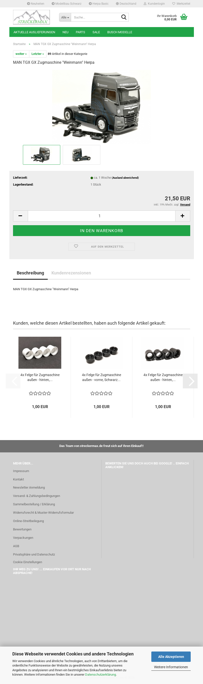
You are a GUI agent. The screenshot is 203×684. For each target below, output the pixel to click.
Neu (65, 32)
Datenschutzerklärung (100, 674)
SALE (96, 32)
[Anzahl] (101, 216)
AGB (16, 546)
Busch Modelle (119, 32)
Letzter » (37, 54)
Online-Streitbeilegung (28, 521)
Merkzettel (181, 3)
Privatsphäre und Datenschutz (34, 554)
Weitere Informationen (171, 667)
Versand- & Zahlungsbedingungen (36, 496)
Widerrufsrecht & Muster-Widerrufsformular (43, 512)
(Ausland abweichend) (125, 177)
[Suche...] (65, 17)
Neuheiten (35, 3)
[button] (126, 3)
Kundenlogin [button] (154, 3)
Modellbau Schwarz (66, 3)
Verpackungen (23, 538)
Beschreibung (30, 272)
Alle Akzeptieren (171, 657)
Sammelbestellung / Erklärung (34, 504)
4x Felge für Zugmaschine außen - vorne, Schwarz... (101, 377)
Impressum (21, 471)
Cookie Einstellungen (27, 562)
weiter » (21, 54)
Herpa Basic (99, 3)
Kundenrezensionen (71, 272)
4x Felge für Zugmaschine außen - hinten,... (40, 377)
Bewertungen (22, 529)
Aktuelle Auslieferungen (34, 32)
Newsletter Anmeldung (29, 487)
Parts (80, 32)
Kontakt (18, 479)
